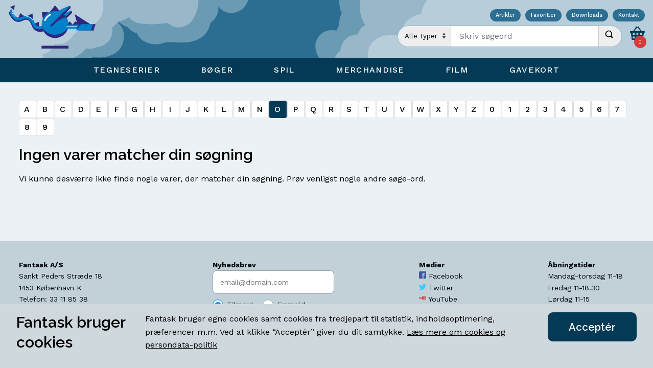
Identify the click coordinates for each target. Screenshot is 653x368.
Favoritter (543, 15)
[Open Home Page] (57, 29)
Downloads (587, 15)
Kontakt (628, 15)
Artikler (505, 15)
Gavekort (534, 70)
